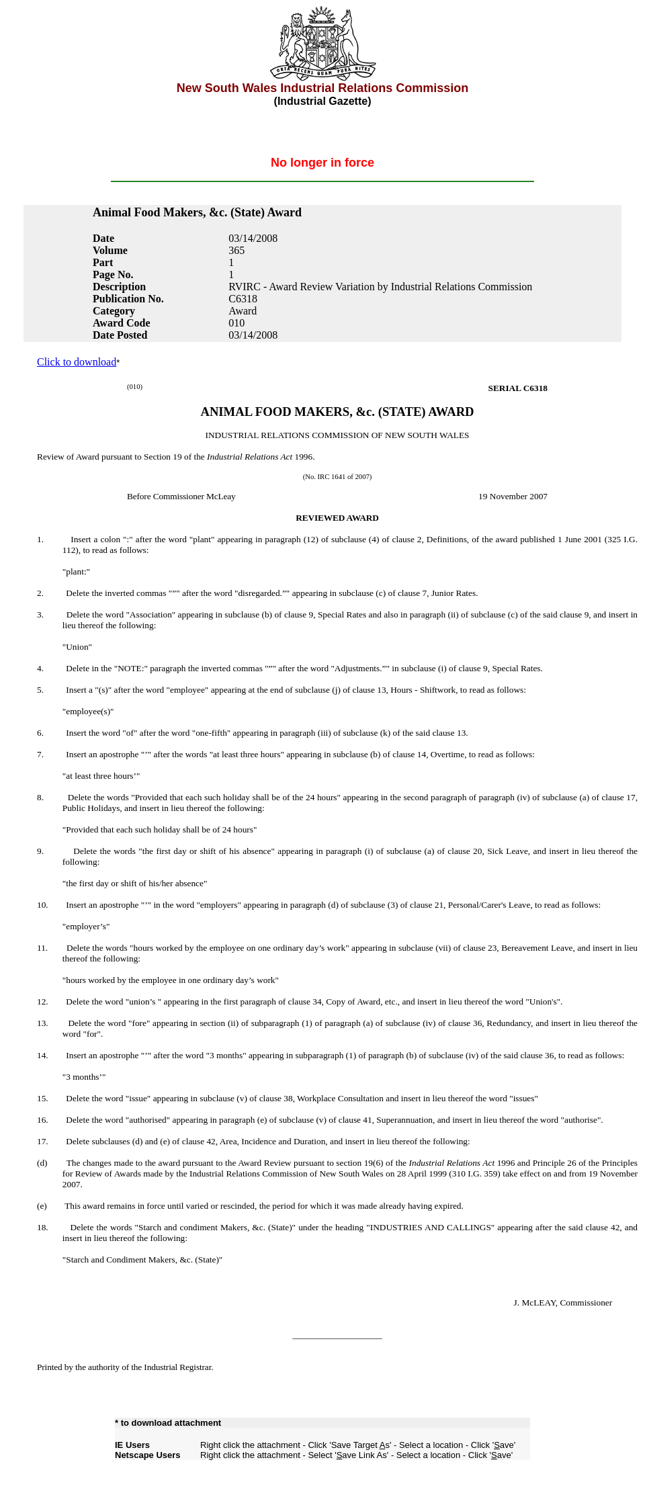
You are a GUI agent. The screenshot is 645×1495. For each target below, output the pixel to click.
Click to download (76, 362)
